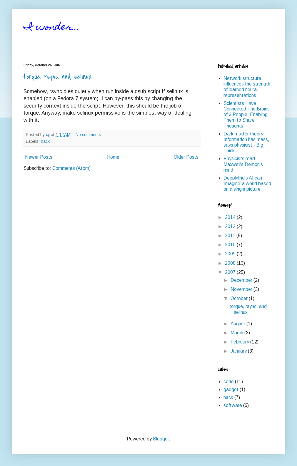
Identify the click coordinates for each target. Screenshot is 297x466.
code (228, 381)
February (240, 341)
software (232, 405)
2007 (231, 272)
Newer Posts (38, 157)
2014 (231, 217)
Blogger (161, 438)
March (237, 332)
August (238, 323)
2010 (231, 244)
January (239, 350)
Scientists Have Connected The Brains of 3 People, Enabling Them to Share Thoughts (246, 114)
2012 (231, 226)
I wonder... (51, 27)
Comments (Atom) (71, 168)
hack (45, 141)
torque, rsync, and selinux (57, 76)
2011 (230, 235)
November (242, 289)
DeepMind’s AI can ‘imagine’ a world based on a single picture (247, 183)
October (240, 298)
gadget (230, 389)
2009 (231, 253)
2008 (231, 263)
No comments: (90, 134)
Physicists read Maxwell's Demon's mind (243, 164)
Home (113, 157)
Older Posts (186, 157)
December (242, 280)
